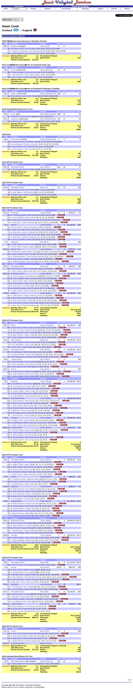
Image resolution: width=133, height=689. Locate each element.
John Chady (17, 570)
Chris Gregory (30, 49)
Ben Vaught (27, 523)
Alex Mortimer (18, 577)
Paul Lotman (17, 271)
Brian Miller (27, 367)
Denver (13, 225)
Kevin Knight (30, 244)
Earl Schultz (44, 567)
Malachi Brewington (20, 636)
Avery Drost (17, 303)
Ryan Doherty (26, 116)
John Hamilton (18, 364)
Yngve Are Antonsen (20, 51)
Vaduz (13, 94)
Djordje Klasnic (18, 437)
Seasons (47, 9)
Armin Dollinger (18, 72)
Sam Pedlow (17, 147)
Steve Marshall (18, 53)
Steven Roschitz (31, 330)
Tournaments (66, 9)
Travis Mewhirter (19, 257)
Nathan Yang (28, 227)
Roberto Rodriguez (29, 220)
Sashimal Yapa (32, 142)
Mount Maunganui (18, 661)
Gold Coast (15, 139)
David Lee (44, 187)
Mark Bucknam (18, 489)
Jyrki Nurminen (18, 75)
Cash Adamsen (18, 494)
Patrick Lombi (29, 144)
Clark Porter (29, 190)
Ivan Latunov (17, 77)
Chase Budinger (18, 533)
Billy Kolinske (27, 230)
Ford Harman (29, 432)
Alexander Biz (18, 362)
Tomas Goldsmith (18, 169)
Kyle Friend (31, 235)
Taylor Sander (28, 281)
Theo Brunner (17, 415)
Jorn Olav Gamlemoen (37, 51)
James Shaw (30, 430)
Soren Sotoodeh (32, 503)
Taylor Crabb (17, 281)
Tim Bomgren (17, 499)
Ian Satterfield (18, 332)
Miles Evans (30, 533)
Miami (13, 325)
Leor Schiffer (29, 572)
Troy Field (26, 403)
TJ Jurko (26, 594)
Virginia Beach (16, 359)
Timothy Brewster (19, 215)
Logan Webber (45, 213)
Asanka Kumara (19, 142)
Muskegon (15, 213)
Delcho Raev (28, 77)
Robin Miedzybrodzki (48, 94)
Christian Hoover (19, 479)
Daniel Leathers (29, 247)
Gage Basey (17, 393)
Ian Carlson (27, 386)
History (127, 9)
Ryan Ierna (29, 589)
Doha (13, 114)
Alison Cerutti (27, 410)
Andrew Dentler (19, 354)
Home (6, 9)
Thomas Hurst (18, 371)
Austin (13, 631)
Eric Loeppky (29, 587)
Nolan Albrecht (17, 244)
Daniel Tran (29, 371)
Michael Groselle (19, 252)
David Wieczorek (31, 276)
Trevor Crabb (29, 415)
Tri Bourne (17, 472)
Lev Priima (26, 286)
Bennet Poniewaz (30, 121)
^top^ (130, 680)
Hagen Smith (28, 195)
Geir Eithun (16, 96)
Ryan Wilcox (26, 516)
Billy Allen (16, 116)
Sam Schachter (31, 53)
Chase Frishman (28, 222)
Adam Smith (45, 46)
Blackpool (14, 46)
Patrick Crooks (18, 49)
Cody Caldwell (18, 218)
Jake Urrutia (29, 332)
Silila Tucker (28, 328)
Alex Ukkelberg (30, 362)
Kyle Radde (17, 192)
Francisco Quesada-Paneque (33, 633)
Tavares (14, 293)
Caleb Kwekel (18, 283)
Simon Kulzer (17, 121)
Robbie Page (17, 195)
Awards (114, 9)
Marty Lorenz (27, 300)
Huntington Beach (17, 274)
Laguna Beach (16, 428)
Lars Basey (17, 386)
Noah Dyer (16, 222)
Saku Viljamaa (30, 75)
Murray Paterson (46, 661)
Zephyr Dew (30, 508)
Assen (13, 70)
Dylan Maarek (18, 435)
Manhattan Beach (17, 167)
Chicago (14, 418)
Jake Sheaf (28, 149)
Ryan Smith (17, 227)
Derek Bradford (18, 508)
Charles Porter (18, 190)
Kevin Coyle (16, 247)
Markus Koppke (19, 599)
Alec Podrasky (18, 276)
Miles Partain (28, 271)
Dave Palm (16, 220)
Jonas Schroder (31, 72)
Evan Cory (16, 230)
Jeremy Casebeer (28, 232)
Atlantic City (15, 249)
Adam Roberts (30, 218)
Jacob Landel (31, 354)
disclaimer (15, 687)
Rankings (85, 9)
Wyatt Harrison (18, 513)
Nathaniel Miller (33, 479)
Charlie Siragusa (19, 389)
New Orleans (16, 340)
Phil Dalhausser (29, 298)
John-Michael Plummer (35, 257)
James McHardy (46, 70)
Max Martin (31, 169)
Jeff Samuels (28, 192)
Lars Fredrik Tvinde (29, 96)
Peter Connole (18, 330)
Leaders (100, 9)
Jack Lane (17, 633)
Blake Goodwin (35, 636)
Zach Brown (28, 384)
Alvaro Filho (17, 496)
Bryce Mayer (17, 367)
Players (33, 9)
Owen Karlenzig (31, 664)
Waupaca (14, 242)
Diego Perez (28, 393)
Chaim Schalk (27, 472)
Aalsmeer (14, 119)
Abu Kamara (17, 144)
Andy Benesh (17, 352)
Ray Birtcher (17, 384)
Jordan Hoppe (17, 376)
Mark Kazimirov (19, 503)
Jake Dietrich (45, 167)
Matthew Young (29, 570)
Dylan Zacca (29, 283)
